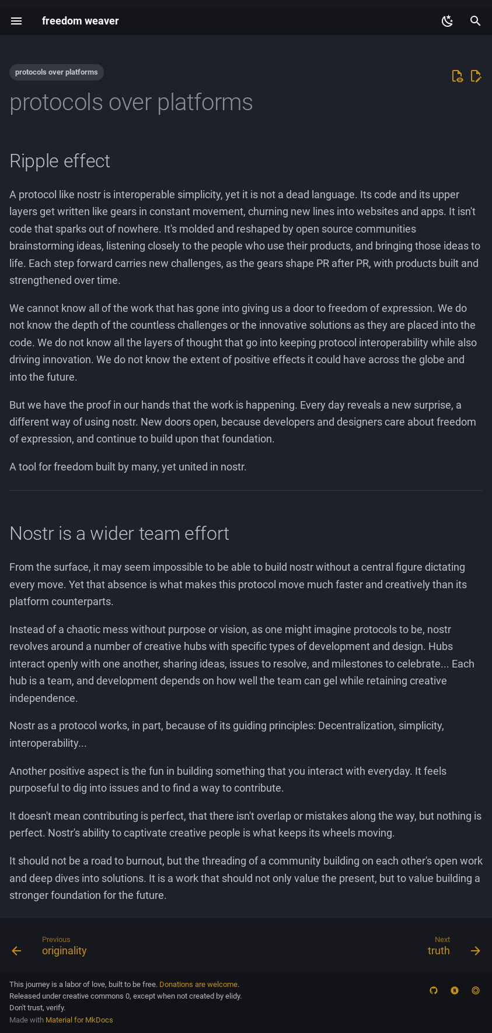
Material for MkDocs (79, 1020)
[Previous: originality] (52, 948)
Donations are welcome (198, 984)
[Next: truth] (451, 948)
